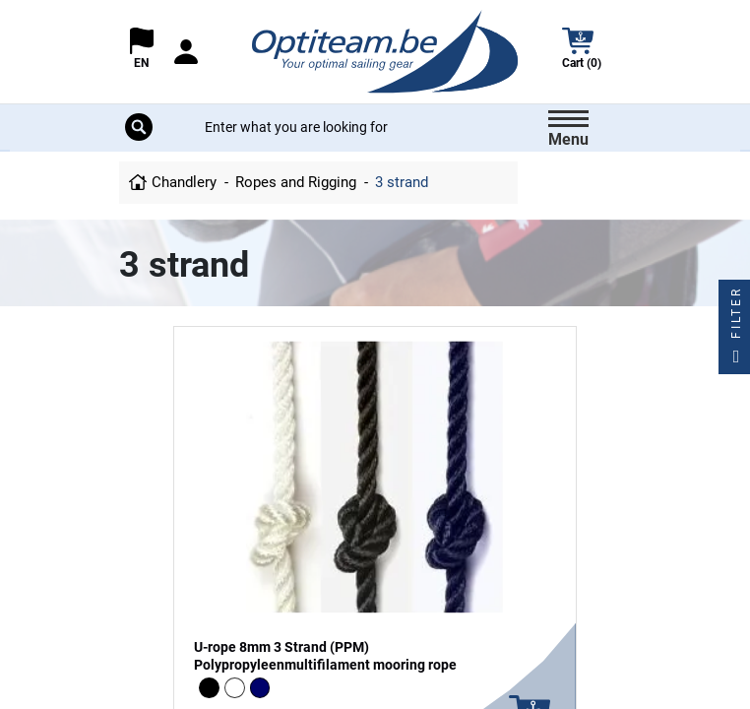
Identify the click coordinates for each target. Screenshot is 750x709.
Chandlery (184, 182)
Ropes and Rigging (295, 182)
